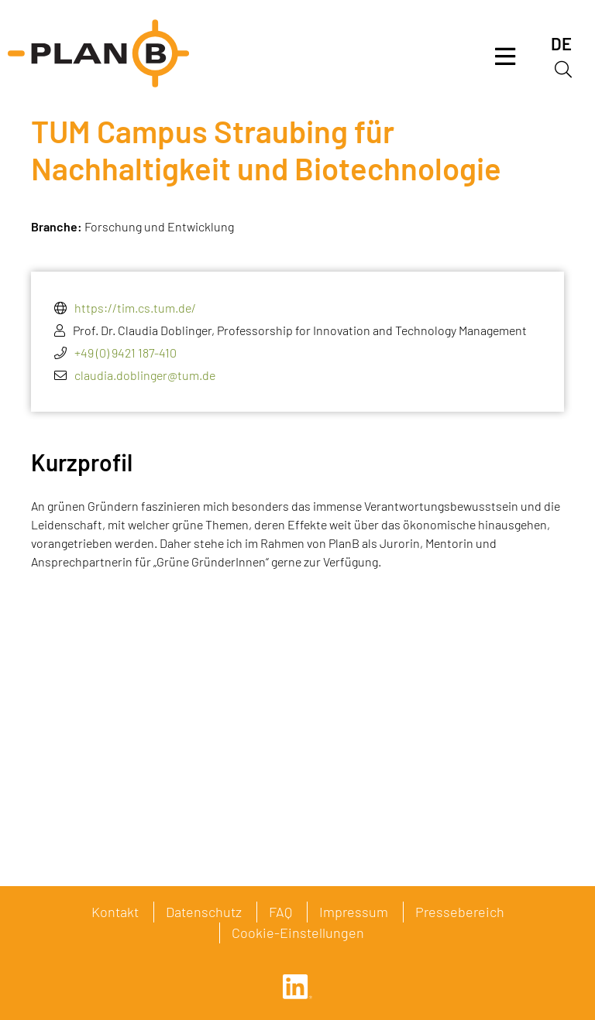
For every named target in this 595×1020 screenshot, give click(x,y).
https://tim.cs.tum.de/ (135, 307)
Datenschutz (204, 911)
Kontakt (115, 911)
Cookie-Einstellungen (298, 932)
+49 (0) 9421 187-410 (125, 352)
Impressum (353, 911)
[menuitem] (561, 43)
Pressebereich (459, 911)
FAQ (280, 911)
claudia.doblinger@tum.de (144, 375)
